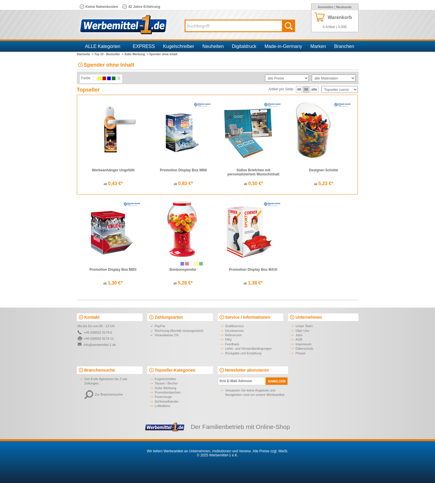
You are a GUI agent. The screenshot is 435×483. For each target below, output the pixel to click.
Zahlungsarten (169, 317)
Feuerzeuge (163, 397)
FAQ (228, 339)
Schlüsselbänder (166, 401)
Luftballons (162, 406)
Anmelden (325, 7)
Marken (318, 46)
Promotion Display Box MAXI (253, 270)
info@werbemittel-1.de (100, 344)
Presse (301, 353)
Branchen (344, 46)
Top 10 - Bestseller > (109, 54)
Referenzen (233, 335)
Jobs (299, 335)
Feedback (232, 344)
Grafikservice (234, 326)
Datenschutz (304, 348)
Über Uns (302, 330)
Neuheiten (213, 46)
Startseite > (85, 54)
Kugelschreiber (178, 46)
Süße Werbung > (136, 54)
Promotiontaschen (168, 392)
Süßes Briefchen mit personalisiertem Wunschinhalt (254, 172)
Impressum (303, 344)
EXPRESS (144, 46)
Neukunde (343, 7)
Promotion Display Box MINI (183, 170)
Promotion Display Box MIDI (112, 270)
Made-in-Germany (283, 46)
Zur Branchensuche (103, 394)
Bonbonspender (183, 270)
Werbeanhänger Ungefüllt (113, 170)
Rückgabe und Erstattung (243, 353)
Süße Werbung (165, 388)
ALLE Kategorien (102, 46)
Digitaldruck (244, 46)
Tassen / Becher (166, 383)
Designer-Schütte (323, 170)
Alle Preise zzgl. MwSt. (270, 451)
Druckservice (234, 330)
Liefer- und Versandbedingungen (248, 348)
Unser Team (304, 326)
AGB (299, 339)
